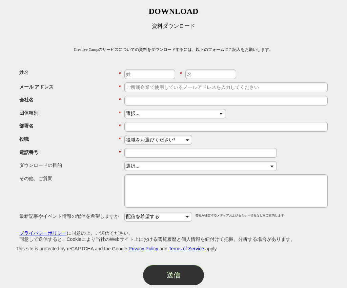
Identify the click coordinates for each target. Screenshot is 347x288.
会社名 (70, 100)
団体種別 (70, 113)
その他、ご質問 (36, 178)
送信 (173, 275)
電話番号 (70, 152)
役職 (70, 139)
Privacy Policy (143, 248)
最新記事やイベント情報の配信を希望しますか (69, 216)
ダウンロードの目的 (40, 165)
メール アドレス (70, 87)
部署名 (70, 126)
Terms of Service (186, 248)
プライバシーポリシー (43, 233)
